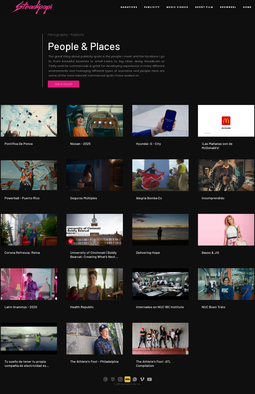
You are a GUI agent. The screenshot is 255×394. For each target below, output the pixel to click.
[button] (228, 7)
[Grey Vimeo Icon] (142, 379)
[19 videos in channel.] (127, 236)
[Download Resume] (113, 379)
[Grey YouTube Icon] (149, 379)
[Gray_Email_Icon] (105, 379)
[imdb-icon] (127, 379)
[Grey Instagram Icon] (120, 379)
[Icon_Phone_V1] (135, 379)
